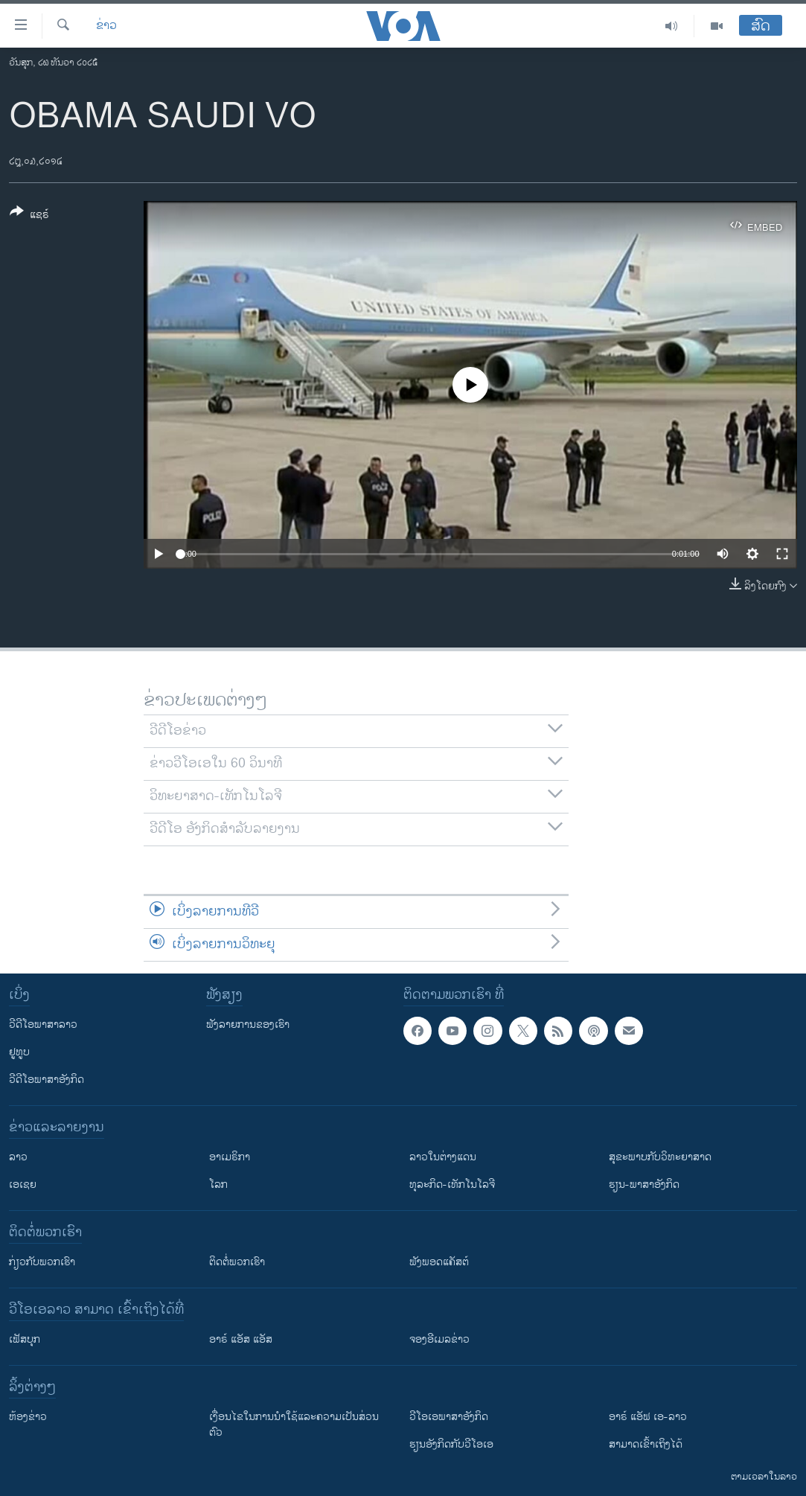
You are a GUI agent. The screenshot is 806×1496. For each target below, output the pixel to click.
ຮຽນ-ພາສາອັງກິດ (644, 1184)
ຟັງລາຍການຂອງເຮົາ (248, 1024)
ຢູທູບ (19, 1052)
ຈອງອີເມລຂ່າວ (439, 1339)
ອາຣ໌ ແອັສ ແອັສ (240, 1339)
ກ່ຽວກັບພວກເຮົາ (42, 1262)
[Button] (29, 216)
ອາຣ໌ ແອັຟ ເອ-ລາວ (648, 1417)
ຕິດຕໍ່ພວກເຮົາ (237, 1262)
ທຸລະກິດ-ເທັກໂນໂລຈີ (452, 1184)
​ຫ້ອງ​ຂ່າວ (28, 1417)
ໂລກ (218, 1184)
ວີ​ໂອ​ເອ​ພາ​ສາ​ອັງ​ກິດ (448, 1417)
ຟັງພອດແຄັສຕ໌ (439, 1262)
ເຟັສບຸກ (24, 1339)
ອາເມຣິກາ (229, 1157)
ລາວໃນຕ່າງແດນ (442, 1157)
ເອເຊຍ (22, 1184)
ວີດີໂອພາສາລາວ (43, 1024)
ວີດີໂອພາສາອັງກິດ (46, 1079)
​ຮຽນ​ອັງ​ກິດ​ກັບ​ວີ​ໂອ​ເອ (451, 1444)
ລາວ (18, 1157)
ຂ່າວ (106, 26)
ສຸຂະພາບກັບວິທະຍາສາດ (660, 1157)
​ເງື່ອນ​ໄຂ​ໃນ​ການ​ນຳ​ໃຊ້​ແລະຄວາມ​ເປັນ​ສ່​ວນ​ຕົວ (294, 1424)
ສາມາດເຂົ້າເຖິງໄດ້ (645, 1444)
